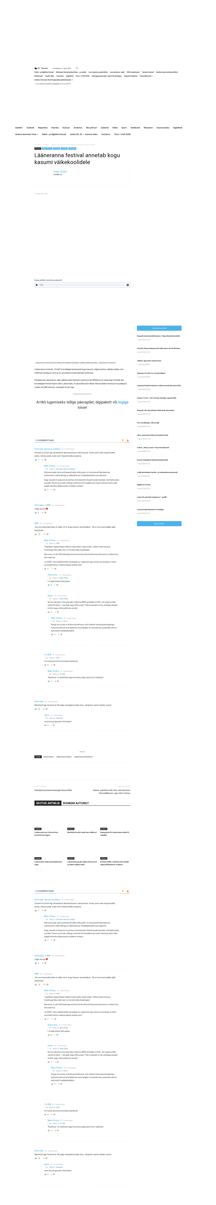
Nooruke (59, 718)
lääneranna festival (64, 757)
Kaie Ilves (60, 171)
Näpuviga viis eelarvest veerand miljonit (151, 373)
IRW (57, 543)
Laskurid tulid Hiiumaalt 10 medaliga (150, 509)
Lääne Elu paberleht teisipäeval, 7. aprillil (152, 497)
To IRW (62, 674)
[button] (77, 68)
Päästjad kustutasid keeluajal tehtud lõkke (53, 790)
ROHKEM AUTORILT (76, 803)
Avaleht (37, 144)
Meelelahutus (47, 148)
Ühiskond (72, 148)
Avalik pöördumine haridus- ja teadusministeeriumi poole (157, 472)
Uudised (64, 148)
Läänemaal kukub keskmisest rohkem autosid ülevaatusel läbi (159, 386)
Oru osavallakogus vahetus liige (148, 423)
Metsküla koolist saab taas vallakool (82, 832)
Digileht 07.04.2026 (143, 485)
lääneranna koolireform (83, 757)
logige (123, 402)
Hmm (65, 621)
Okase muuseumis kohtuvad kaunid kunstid (152, 435)
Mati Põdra (64, 578)
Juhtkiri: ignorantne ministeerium (149, 361)
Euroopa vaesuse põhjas (65, 469)
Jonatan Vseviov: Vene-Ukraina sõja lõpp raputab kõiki (156, 398)
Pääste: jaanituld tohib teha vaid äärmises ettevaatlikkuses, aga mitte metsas (111, 791)
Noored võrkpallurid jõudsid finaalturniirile (152, 460)
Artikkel (46, 144)
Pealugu (56, 148)
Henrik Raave (49, 757)
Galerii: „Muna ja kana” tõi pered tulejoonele (153, 448)
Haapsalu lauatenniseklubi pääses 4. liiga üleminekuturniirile (158, 336)
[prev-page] (36, 870)
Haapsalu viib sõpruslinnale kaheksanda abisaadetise (155, 410)
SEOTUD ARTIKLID (48, 803)
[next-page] (40, 870)
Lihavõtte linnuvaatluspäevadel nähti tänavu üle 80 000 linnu (158, 348)
